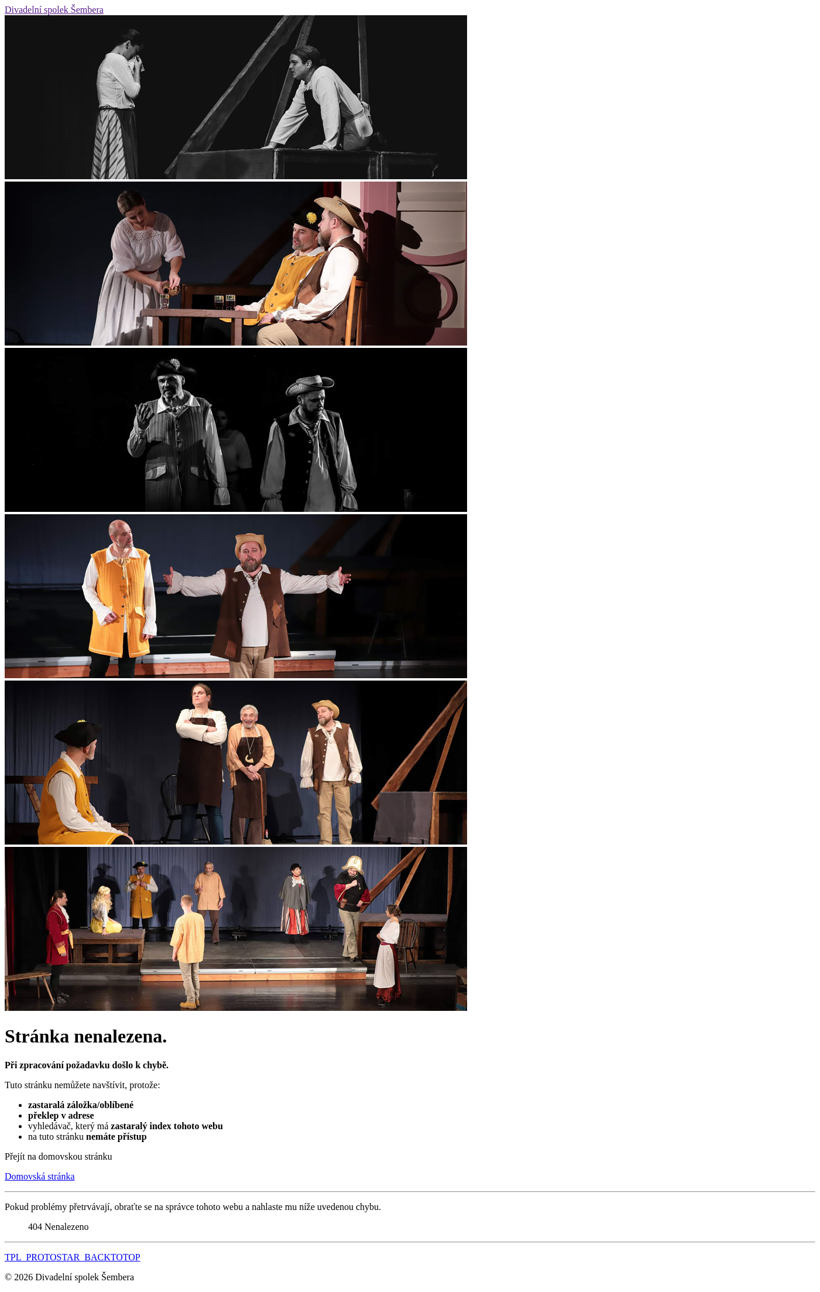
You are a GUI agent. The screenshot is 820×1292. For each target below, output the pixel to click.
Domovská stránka (40, 1176)
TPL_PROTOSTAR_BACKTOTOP (72, 1257)
